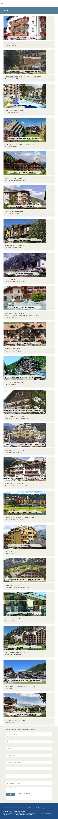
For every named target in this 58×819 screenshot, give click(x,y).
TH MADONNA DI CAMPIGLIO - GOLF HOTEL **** (21, 518)
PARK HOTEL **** (11, 551)
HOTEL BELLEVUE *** (12, 619)
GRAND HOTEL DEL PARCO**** (15, 111)
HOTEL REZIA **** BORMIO (14, 212)
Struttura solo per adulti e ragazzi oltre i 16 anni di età (23, 315)
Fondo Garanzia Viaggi (22, 808)
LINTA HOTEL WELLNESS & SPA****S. (18, 720)
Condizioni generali (8, 808)
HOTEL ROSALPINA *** (12, 43)
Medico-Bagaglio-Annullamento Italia (25, 813)
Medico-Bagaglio (8, 813)
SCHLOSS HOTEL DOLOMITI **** (15, 450)
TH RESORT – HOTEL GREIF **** (15, 178)
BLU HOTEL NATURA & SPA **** (15, 313)
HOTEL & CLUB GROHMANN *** (15, 416)
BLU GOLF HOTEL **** (12, 349)
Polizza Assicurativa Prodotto (23, 814)
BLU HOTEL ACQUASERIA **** (15, 245)
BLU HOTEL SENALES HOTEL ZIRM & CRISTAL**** (22, 144)
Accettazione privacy (25, 793)
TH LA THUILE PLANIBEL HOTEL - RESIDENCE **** (22, 686)
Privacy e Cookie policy (37, 808)
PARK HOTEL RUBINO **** (13, 585)
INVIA (10, 794)
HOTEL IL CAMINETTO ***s (14, 383)
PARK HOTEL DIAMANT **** (14, 484)
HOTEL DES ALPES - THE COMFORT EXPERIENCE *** (23, 77)
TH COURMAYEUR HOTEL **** (15, 652)
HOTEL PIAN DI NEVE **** (13, 279)
